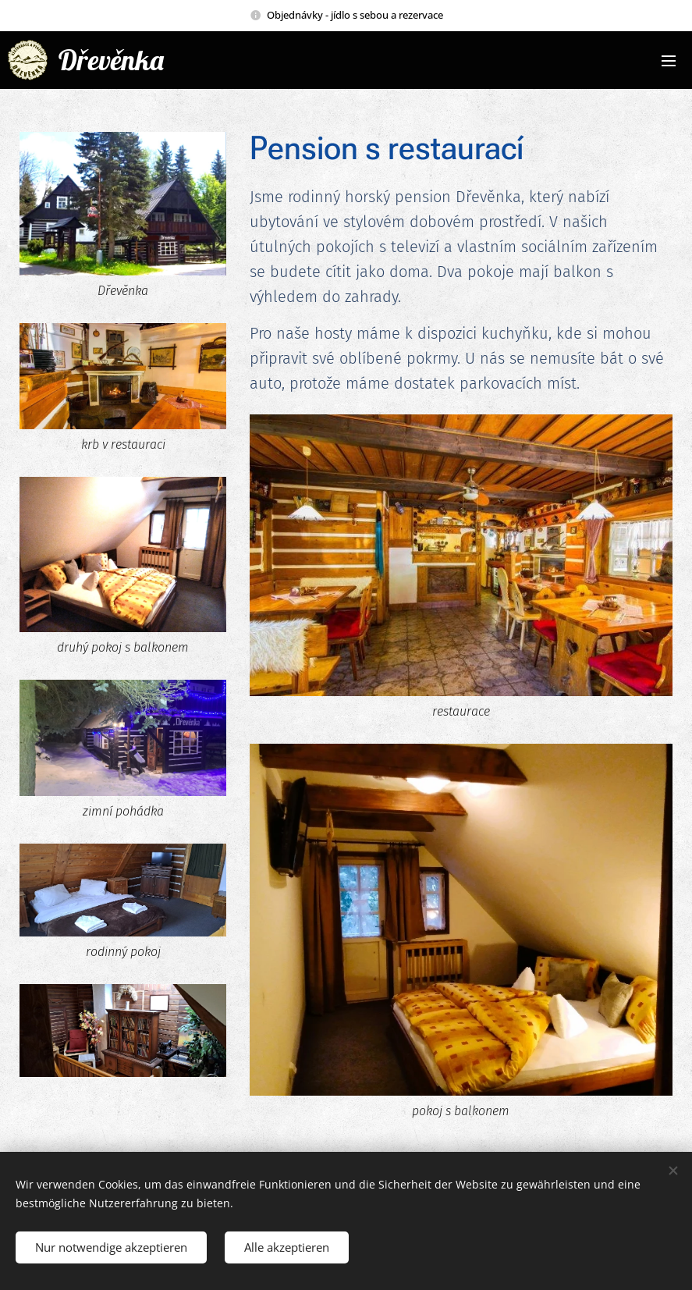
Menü (669, 61)
